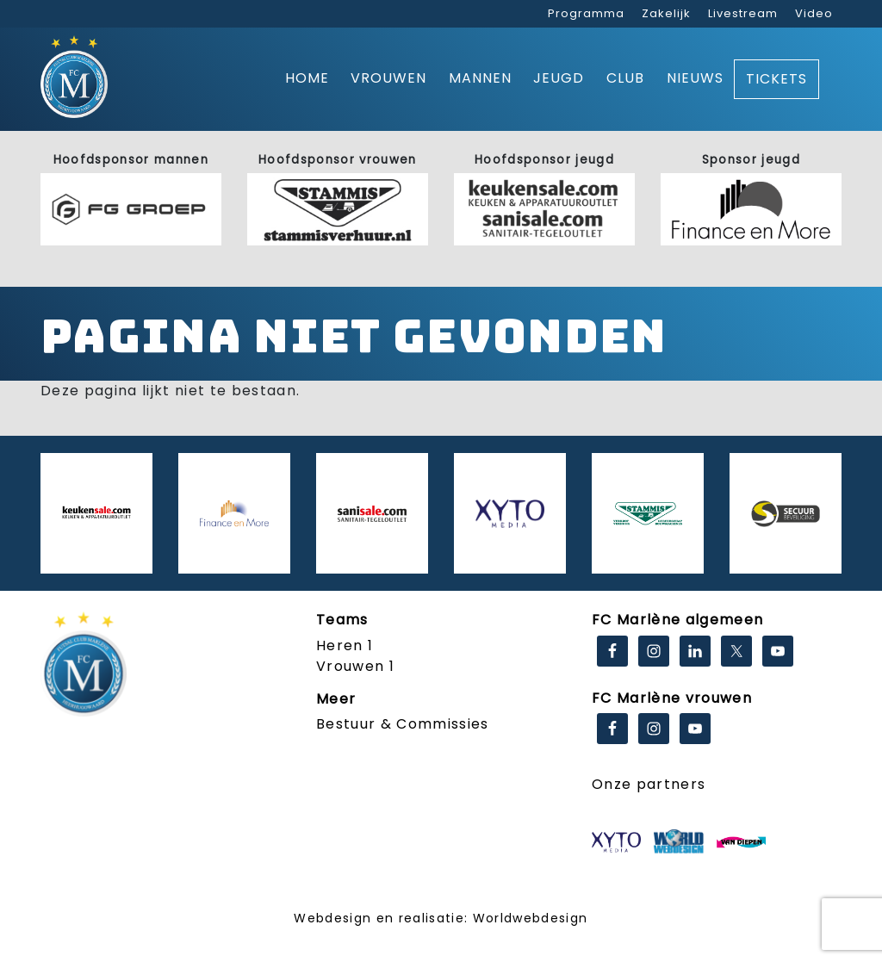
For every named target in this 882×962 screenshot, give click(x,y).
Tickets (776, 79)
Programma (586, 13)
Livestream (743, 13)
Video (814, 13)
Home (307, 78)
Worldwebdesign (530, 918)
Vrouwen (388, 78)
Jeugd (558, 78)
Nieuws (695, 78)
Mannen (480, 78)
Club (625, 78)
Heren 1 (344, 645)
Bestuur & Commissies (402, 724)
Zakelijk (666, 13)
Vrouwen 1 (355, 666)
